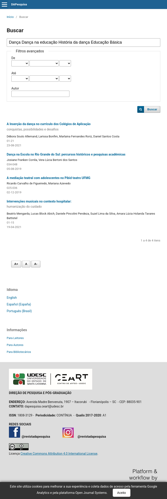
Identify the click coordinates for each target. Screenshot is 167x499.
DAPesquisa (19, 4)
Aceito (121, 493)
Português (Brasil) (19, 311)
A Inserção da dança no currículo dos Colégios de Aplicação (83, 127)
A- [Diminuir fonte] (35, 264)
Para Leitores (15, 338)
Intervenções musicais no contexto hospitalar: (83, 204)
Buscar (152, 109)
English (12, 297)
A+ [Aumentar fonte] (16, 264)
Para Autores (15, 345)
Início (10, 17)
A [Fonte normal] (26, 264)
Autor (15, 88)
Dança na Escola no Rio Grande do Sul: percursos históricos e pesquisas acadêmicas (66, 154)
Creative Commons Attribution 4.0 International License (59, 453)
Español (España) (19, 304)
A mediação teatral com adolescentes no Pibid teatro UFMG (48, 178)
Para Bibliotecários (19, 352)
